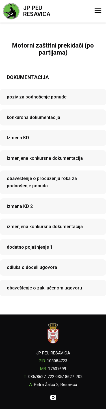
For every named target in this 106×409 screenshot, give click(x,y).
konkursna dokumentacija (33, 117)
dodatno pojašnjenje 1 (30, 247)
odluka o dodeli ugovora (32, 267)
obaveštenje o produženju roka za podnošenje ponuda (42, 182)
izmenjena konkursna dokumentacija (45, 226)
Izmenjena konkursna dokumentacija (45, 158)
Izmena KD (18, 137)
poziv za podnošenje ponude (36, 97)
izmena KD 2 (20, 206)
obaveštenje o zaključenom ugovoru (44, 288)
